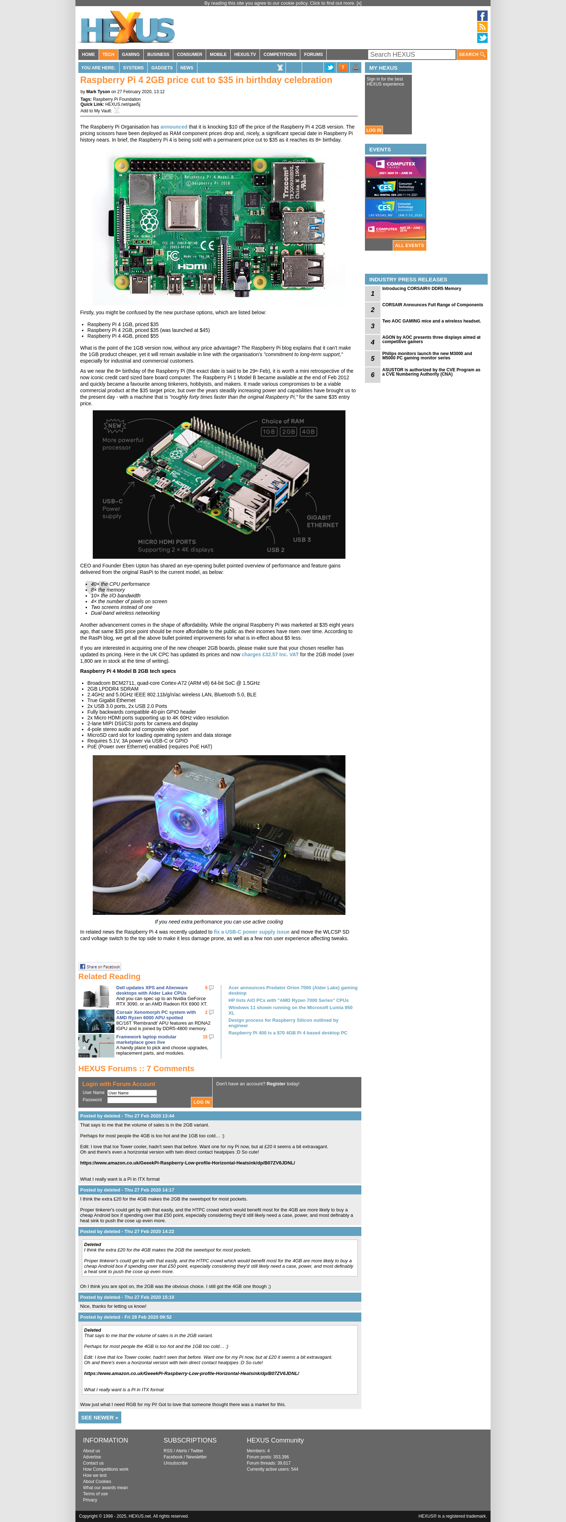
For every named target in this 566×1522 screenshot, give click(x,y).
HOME (88, 54)
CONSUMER (189, 54)
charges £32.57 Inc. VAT (270, 654)
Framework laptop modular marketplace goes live (146, 1039)
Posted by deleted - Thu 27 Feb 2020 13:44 (127, 1116)
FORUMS (313, 54)
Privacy (90, 1499)
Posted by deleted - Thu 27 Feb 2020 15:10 (127, 1297)
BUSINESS (158, 54)
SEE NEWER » (99, 1417)
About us (91, 1450)
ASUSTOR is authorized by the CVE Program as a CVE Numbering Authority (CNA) (431, 372)
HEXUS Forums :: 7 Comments (136, 1068)
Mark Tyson (98, 91)
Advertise (92, 1457)
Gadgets (162, 67)
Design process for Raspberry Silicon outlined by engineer (283, 1022)
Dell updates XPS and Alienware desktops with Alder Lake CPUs (152, 990)
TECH (108, 54)
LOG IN (373, 130)
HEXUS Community (275, 1440)
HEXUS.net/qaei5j (122, 104)
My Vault (102, 110)
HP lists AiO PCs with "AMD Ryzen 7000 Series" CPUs (288, 1000)
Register (276, 1083)
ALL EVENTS (409, 245)
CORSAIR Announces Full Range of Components (432, 305)
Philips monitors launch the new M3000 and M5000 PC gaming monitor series (427, 355)
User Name (94, 1092)
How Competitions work (106, 1469)
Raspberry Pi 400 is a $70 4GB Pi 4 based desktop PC (288, 1032)
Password (92, 1099)
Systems (133, 67)
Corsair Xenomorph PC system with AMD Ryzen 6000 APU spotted (156, 1014)
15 (205, 1036)
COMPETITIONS (280, 54)
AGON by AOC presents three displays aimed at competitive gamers (431, 339)
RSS (168, 1450)
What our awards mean (105, 1487)
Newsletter (196, 1457)
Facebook (173, 1457)
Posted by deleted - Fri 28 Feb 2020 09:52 (126, 1317)
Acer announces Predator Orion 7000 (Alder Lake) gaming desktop (293, 990)
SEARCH (472, 54)
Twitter (197, 1450)
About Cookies (97, 1481)
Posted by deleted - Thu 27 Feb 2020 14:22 (127, 1231)
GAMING (131, 54)
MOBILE (218, 54)
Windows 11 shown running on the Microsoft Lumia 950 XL (290, 1010)
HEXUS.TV (245, 54)
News (186, 67)
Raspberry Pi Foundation (117, 99)
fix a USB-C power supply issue (251, 932)
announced (174, 127)
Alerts (181, 1450)
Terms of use (95, 1493)
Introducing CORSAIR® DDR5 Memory (421, 288)
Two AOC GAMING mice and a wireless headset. (431, 321)
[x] (359, 3)
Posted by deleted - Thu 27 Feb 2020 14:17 (127, 1190)
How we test (94, 1475)
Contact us (93, 1463)
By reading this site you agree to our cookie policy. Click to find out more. (280, 3)
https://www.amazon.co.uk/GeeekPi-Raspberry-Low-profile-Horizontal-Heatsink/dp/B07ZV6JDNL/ (187, 1163)
